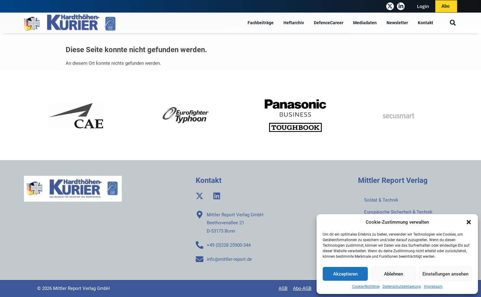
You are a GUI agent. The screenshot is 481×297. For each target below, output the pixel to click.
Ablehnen (393, 274)
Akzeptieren (345, 274)
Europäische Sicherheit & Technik (398, 212)
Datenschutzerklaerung (402, 286)
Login (423, 6)
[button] (469, 222)
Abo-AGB (302, 288)
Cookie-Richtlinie (365, 286)
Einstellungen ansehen (445, 274)
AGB (283, 288)
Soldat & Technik (381, 200)
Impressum (433, 286)
